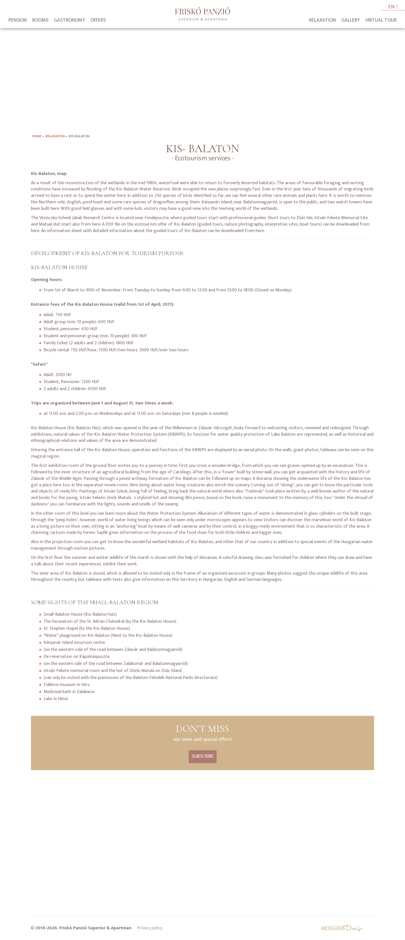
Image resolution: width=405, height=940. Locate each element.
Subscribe (203, 756)
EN (393, 7)
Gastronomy (69, 20)
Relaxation (322, 20)
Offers (98, 20)
